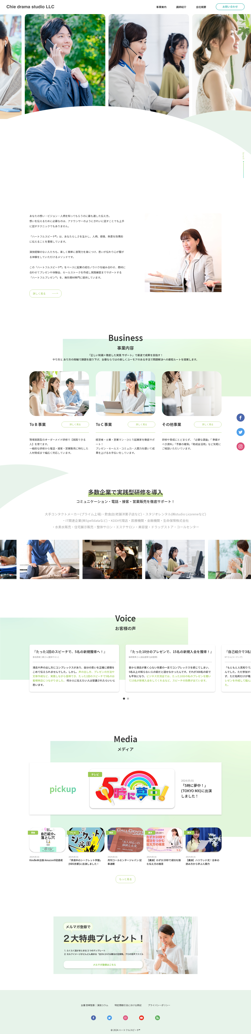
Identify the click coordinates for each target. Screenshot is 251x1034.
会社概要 (201, 7)
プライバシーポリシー (166, 991)
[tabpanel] (74, 670)
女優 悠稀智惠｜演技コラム (87, 991)
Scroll (243, 156)
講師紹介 (181, 7)
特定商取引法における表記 (128, 991)
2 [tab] (129, 701)
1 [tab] (125, 701)
